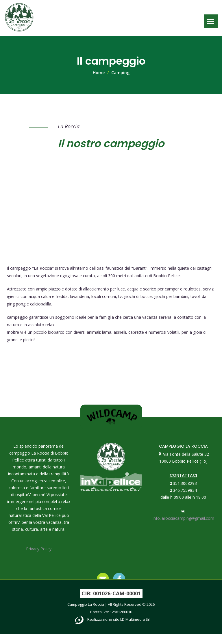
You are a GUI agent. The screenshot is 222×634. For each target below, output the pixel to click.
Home (99, 72)
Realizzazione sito (118, 619)
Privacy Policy (38, 549)
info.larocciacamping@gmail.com (183, 518)
